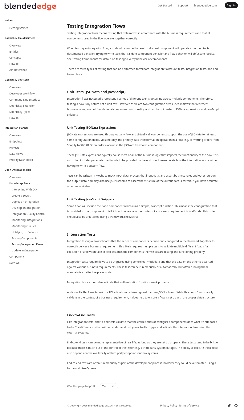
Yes (104, 386)
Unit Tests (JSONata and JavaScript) (96, 92)
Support (183, 5)
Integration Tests (81, 234)
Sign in (231, 5)
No (113, 386)
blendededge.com (205, 5)
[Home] (30, 6)
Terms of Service (189, 405)
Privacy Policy (168, 405)
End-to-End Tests (81, 315)
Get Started (165, 5)
